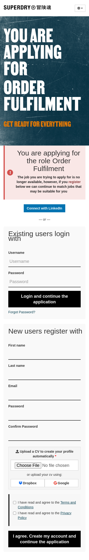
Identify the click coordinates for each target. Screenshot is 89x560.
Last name (16, 366)
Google (61, 483)
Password (16, 273)
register (75, 182)
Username (16, 253)
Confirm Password (23, 426)
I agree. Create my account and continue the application (44, 539)
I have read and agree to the (44, 505)
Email (12, 386)
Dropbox (28, 483)
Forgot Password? (21, 312)
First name (16, 345)
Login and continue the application (44, 299)
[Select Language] (80, 8)
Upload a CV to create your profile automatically (45, 454)
